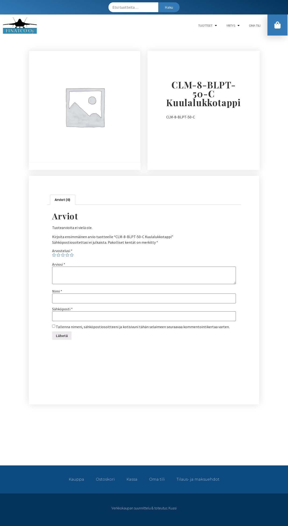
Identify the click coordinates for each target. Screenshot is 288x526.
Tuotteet (207, 25)
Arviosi (58, 264)
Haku (169, 7)
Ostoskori (105, 479)
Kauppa (76, 479)
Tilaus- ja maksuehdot (198, 479)
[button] (277, 25)
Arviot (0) (62, 199)
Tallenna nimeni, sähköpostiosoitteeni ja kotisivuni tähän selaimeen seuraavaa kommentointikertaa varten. (143, 327)
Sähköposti (62, 309)
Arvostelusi (62, 251)
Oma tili (254, 25)
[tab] (62, 200)
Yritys (233, 25)
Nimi (57, 291)
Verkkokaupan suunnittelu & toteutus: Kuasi (144, 508)
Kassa (131, 479)
